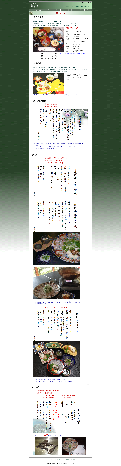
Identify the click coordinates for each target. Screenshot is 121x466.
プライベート (52, 10)
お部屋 (68, 10)
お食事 (84, 10)
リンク (83, 459)
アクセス (89, 6)
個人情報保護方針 (83, 6)
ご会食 (37, 10)
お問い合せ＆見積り (70, 6)
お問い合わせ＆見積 (60, 459)
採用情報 (77, 6)
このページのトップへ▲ (88, 384)
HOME (38, 459)
